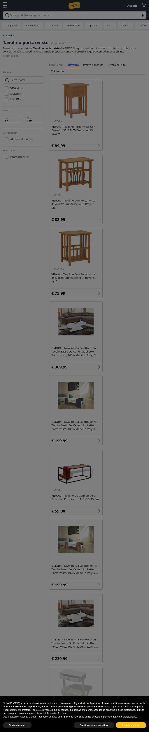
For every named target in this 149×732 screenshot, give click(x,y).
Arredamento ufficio (108, 651)
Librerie (125, 25)
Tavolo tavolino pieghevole (117, 603)
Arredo (79, 651)
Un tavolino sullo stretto (73, 603)
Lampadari (11, 25)
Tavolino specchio (90, 539)
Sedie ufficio (73, 25)
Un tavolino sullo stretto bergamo (80, 592)
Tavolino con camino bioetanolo (78, 571)
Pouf (109, 25)
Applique (93, 25)
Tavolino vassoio (68, 624)
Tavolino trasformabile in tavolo (108, 613)
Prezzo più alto (117, 65)
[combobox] (74, 15)
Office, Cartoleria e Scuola (74, 672)
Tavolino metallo (122, 539)
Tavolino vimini (67, 613)
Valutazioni (57, 71)
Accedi (132, 6)
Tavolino (10, 35)
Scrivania (53, 25)
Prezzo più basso (93, 65)
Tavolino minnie (67, 549)
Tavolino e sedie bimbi (72, 560)
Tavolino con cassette (71, 581)
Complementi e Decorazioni (76, 662)
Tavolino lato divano (101, 549)
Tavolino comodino (123, 571)
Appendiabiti (32, 25)
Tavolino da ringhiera (111, 560)
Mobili (61, 651)
